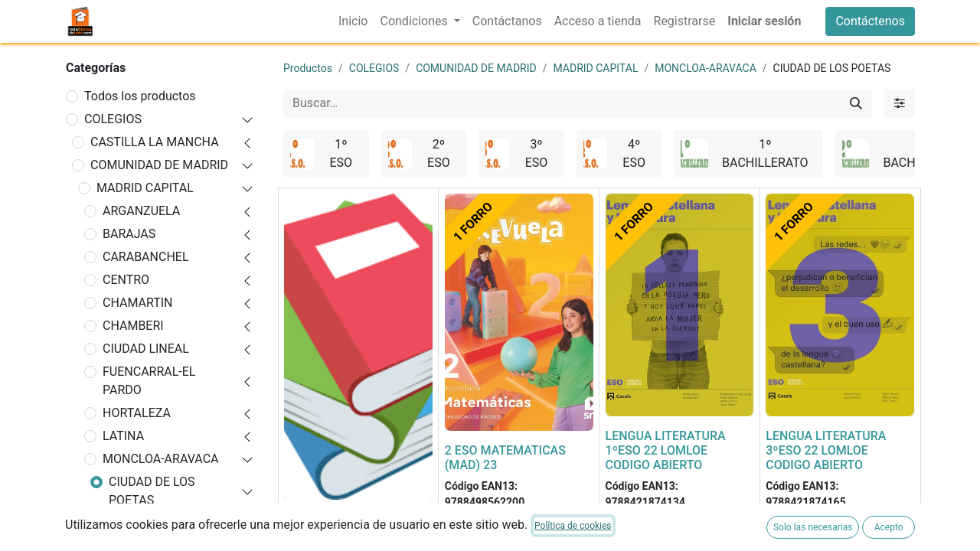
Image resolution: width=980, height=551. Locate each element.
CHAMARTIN (138, 302)
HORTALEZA (137, 413)
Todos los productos (140, 96)
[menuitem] (353, 21)
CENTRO (126, 279)
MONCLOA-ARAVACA (160, 459)
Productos (307, 68)
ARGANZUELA (141, 211)
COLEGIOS (113, 119)
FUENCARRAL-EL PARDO (149, 380)
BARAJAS (129, 234)
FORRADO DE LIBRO (339, 519)
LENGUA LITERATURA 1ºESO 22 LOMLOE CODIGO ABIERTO (666, 450)
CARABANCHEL (146, 256)
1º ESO (134, 523)
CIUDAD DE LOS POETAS (152, 490)
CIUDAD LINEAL (146, 348)
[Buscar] (856, 103)
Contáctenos (870, 21)
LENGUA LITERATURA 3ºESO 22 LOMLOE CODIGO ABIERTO (826, 450)
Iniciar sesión (764, 21)
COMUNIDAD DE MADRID (159, 165)
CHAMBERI (133, 325)
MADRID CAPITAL (145, 188)
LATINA (123, 436)
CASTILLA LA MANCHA (154, 142)
